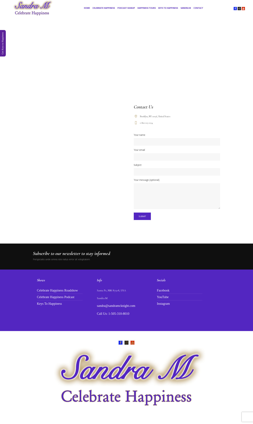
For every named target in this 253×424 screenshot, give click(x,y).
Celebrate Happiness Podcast (55, 297)
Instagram (163, 303)
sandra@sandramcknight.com (116, 305)
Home (120, 69)
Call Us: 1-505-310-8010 (113, 313)
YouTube (163, 297)
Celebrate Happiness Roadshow (57, 290)
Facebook (163, 290)
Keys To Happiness (49, 303)
